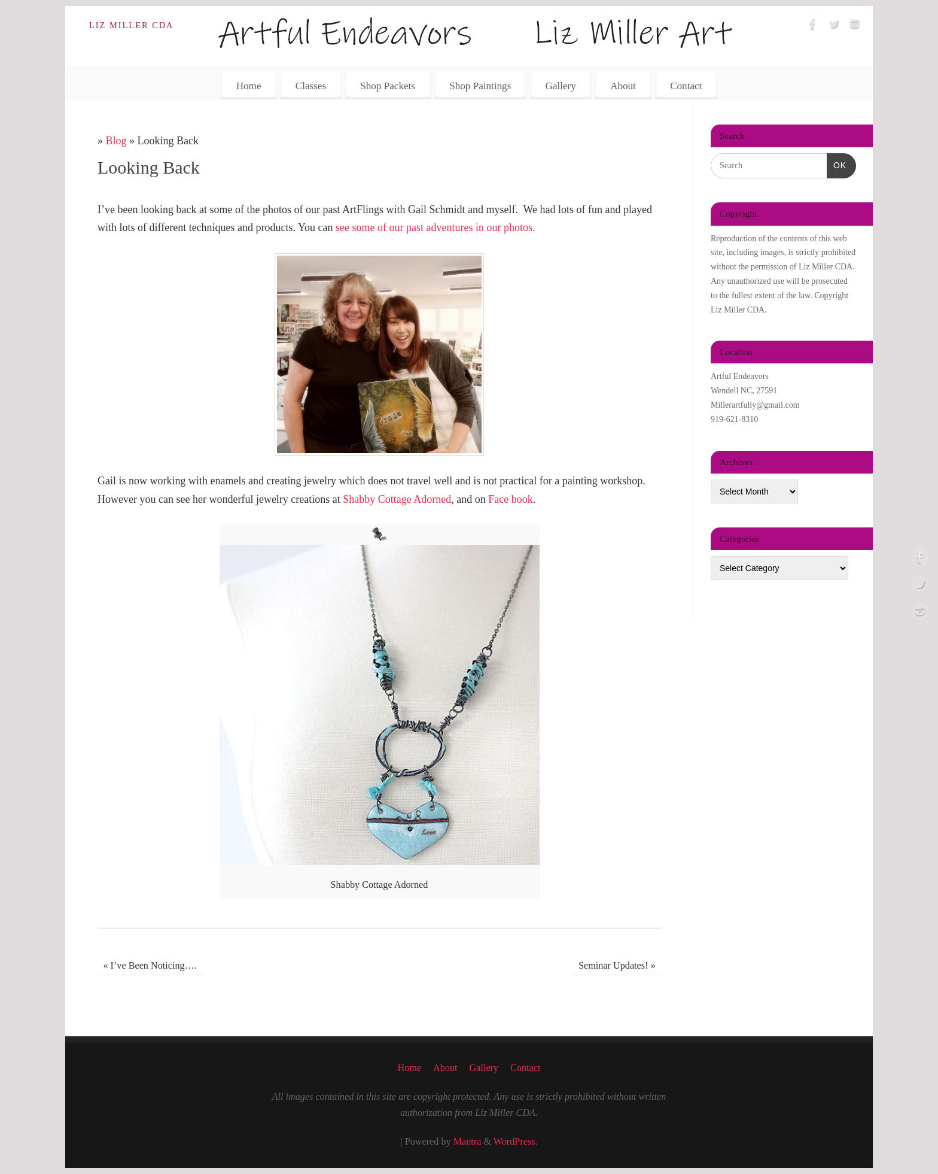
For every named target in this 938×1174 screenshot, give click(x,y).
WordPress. (516, 1141)
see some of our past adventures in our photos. (435, 227)
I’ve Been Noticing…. (149, 965)
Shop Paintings (480, 86)
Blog (116, 141)
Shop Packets (387, 86)
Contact (686, 86)
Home (248, 86)
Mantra (467, 1141)
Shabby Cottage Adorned (397, 499)
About (623, 86)
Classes (311, 86)
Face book (510, 499)
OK (836, 164)
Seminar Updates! (617, 965)
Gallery (561, 86)
